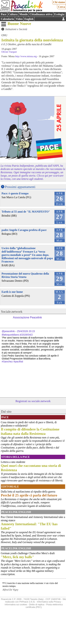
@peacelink (8, 331)
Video (19, 18)
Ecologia (59, 14)
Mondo (23, 14)
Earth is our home (12, 291)
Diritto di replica (36, 604)
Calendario (7, 18)
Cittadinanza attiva (41, 14)
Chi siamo (59, 2)
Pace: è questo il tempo (15, 193)
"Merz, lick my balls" (17, 557)
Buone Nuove (19, 23)
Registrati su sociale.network (33, 401)
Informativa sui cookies (16, 604)
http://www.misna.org (26, 56)
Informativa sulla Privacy (49, 601)
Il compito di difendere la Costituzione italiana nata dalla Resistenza (30, 431)
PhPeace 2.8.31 (27, 601)
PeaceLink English (16, 512)
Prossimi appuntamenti (20, 187)
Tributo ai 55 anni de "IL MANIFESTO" (26, 211)
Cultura (12, 14)
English (28, 18)
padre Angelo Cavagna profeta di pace (24, 229)
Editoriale (10, 486)
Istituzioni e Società (16, 29)
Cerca (61, 6)
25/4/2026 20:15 (26, 331)
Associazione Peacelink (27, 317)
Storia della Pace (15, 456)
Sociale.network (11, 311)
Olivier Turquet (9, 51)
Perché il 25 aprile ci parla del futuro (29, 495)
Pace (3, 14)
